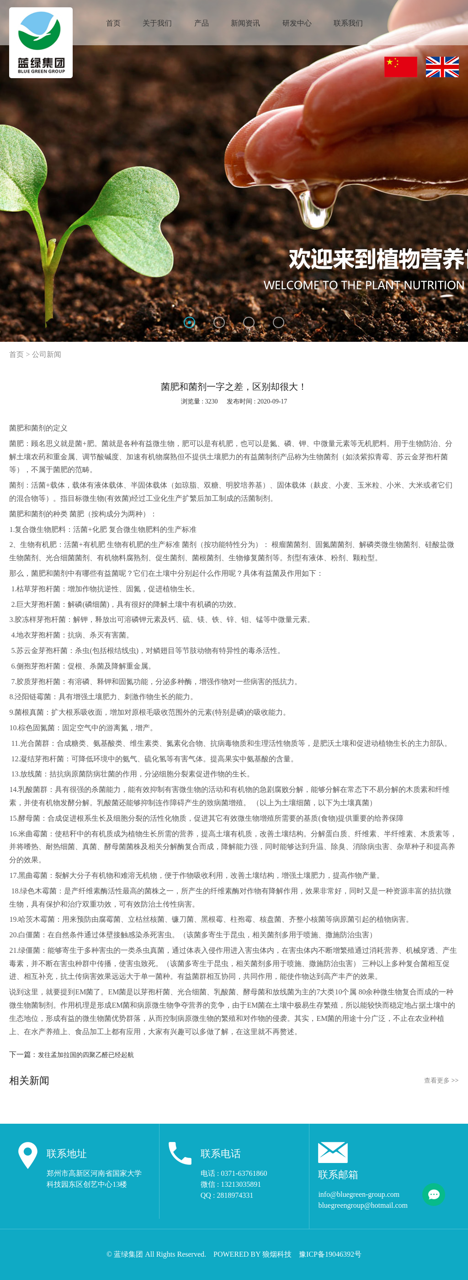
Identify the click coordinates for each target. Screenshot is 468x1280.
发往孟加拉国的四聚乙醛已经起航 (86, 1055)
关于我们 (157, 23)
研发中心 (297, 23)
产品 (201, 23)
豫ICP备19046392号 (330, 1254)
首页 (113, 23)
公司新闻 (46, 354)
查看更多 (441, 1080)
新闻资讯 (245, 23)
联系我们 (348, 23)
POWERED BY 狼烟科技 (252, 1254)
